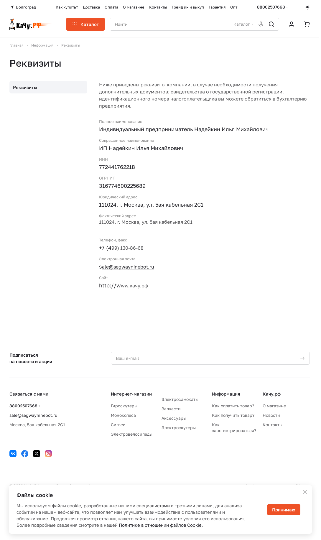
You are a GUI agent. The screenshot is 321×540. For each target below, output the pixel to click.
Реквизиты (25, 87)
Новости (271, 415)
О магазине (274, 405)
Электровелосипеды (131, 434)
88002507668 (271, 6)
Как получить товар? (233, 415)
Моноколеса (123, 415)
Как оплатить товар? (233, 405)
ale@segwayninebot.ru (128, 267)
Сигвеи (118, 424)
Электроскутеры (179, 427)
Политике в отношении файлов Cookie (160, 525)
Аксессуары (174, 418)
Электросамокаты (180, 399)
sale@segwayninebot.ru (33, 415)
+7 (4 (105, 247)
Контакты (272, 424)
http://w (110, 285)
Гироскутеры (124, 405)
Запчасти (171, 408)
